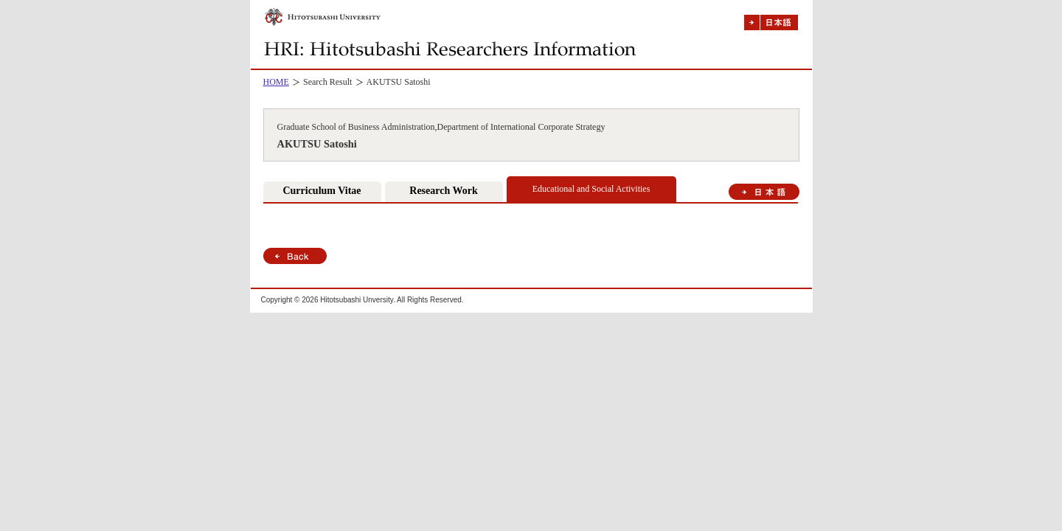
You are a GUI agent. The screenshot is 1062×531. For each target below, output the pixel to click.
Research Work (443, 190)
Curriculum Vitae (321, 190)
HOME (276, 82)
